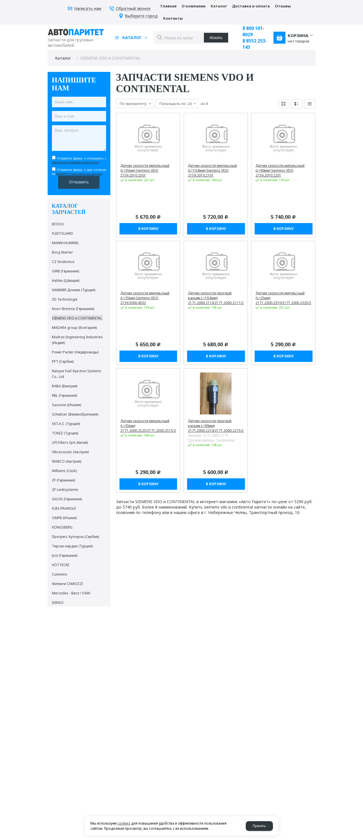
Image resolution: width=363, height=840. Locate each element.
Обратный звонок (133, 9)
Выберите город (141, 16)
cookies (123, 823)
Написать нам (87, 9)
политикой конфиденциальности (75, 162)
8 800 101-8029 (253, 31)
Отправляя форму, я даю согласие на (79, 172)
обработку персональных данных (79, 174)
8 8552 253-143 (254, 44)
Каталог (63, 58)
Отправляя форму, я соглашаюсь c (79, 160)
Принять (259, 826)
